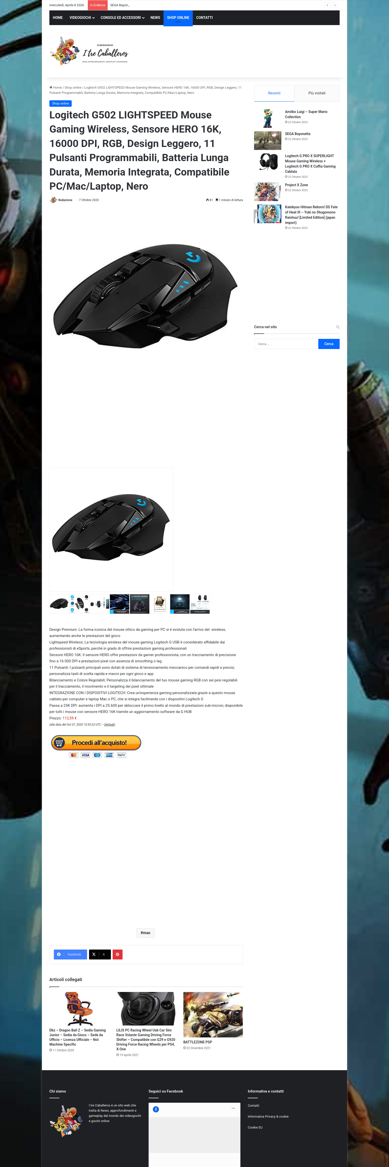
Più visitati (316, 93)
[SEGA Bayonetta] (267, 140)
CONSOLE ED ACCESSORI (121, 18)
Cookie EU (255, 1127)
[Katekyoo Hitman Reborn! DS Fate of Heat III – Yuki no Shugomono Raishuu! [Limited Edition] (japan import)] (267, 214)
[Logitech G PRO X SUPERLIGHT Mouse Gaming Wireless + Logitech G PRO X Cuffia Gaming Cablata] (267, 162)
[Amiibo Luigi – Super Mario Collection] (267, 118)
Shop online (73, 87)
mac (147, 932)
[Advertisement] (244, 52)
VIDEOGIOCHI (80, 18)
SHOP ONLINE (178, 18)
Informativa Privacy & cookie (268, 1116)
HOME (58, 18)
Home (55, 87)
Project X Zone (296, 185)
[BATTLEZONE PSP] (213, 1014)
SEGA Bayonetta (297, 134)
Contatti (253, 1105)
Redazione (65, 200)
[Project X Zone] (267, 191)
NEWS (155, 18)
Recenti (274, 93)
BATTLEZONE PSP (197, 1042)
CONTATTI (204, 18)
